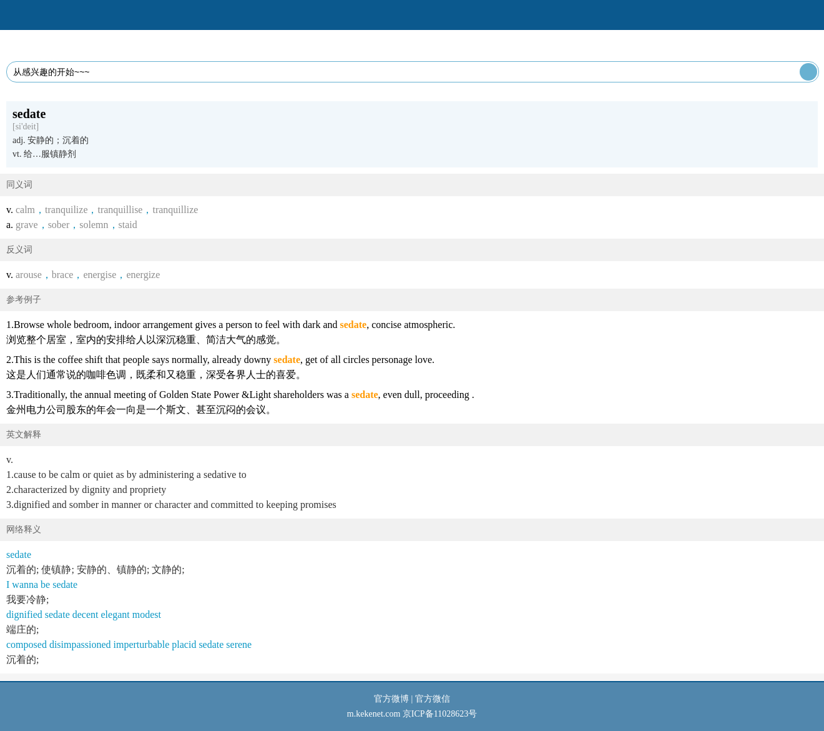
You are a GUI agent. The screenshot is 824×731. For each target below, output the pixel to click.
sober (59, 224)
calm (25, 209)
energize (143, 274)
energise (99, 274)
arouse (29, 274)
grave (27, 224)
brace (63, 274)
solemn (93, 224)
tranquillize (175, 209)
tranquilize (66, 209)
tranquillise (119, 209)
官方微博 (391, 699)
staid (128, 224)
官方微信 (432, 699)
